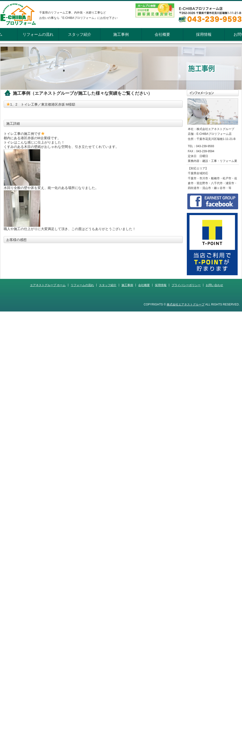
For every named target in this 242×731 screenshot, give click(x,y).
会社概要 (162, 34)
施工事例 (121, 34)
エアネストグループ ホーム (48, 285)
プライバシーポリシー (186, 285)
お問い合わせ (214, 285)
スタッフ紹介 (79, 34)
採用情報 (204, 34)
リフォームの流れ (38, 34)
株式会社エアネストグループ (185, 304)
